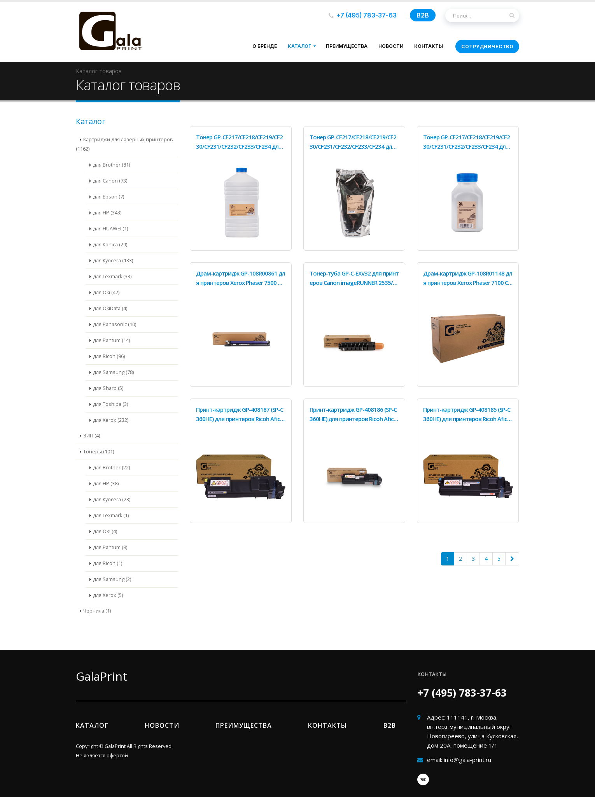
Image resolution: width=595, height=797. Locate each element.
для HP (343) (107, 212)
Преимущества (347, 46)
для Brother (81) (111, 165)
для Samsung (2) (112, 579)
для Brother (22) (111, 467)
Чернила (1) (97, 610)
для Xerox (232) (110, 420)
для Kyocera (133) (113, 260)
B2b (389, 725)
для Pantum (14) (111, 340)
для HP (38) (106, 483)
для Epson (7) (108, 196)
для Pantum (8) (110, 547)
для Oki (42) (106, 292)
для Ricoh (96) (109, 356)
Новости (390, 46)
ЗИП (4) (91, 435)
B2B (422, 15)
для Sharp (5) (108, 388)
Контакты (428, 46)
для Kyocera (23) (111, 499)
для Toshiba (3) (110, 404)
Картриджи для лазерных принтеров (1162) (124, 144)
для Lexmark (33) (112, 276)
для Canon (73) (110, 180)
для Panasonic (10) (114, 324)
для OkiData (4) (110, 308)
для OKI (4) (105, 531)
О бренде (264, 46)
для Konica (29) (110, 244)
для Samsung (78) (113, 372)
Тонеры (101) (98, 451)
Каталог (299, 46)
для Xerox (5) (108, 595)
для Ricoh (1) (107, 563)
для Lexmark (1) (111, 515)
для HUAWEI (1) (110, 228)
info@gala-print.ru (467, 760)
